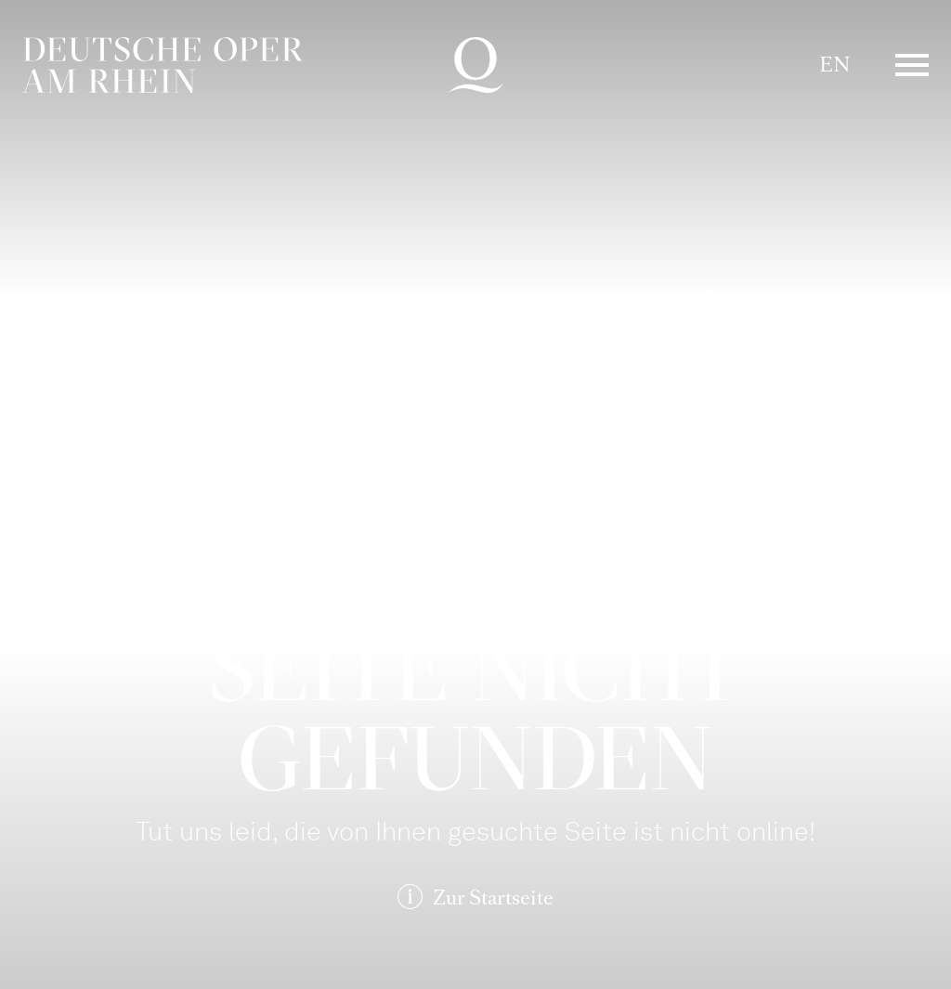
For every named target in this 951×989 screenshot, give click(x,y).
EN (834, 64)
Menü (912, 65)
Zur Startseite (493, 897)
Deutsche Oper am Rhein (162, 65)
